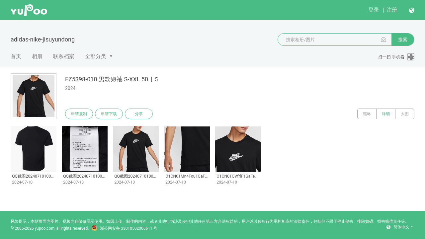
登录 (373, 10)
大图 (405, 114)
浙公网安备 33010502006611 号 (124, 228)
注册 (391, 10)
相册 (37, 56)
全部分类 (95, 56)
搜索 (402, 39)
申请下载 (109, 114)
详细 (386, 114)
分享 (139, 114)
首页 (16, 56)
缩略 (367, 114)
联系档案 (63, 56)
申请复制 (79, 114)
